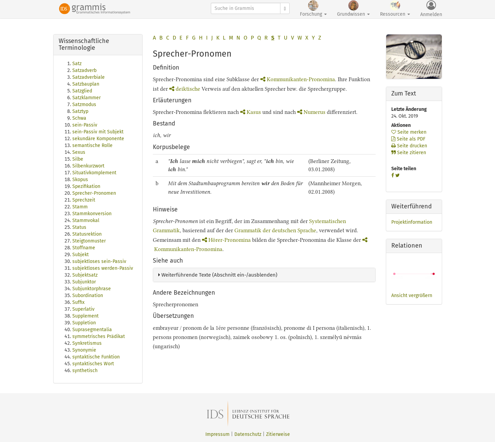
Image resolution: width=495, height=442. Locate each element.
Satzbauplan (85, 84)
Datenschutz (247, 434)
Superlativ (83, 309)
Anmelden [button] (431, 8)
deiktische (184, 89)
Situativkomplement (94, 173)
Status (79, 227)
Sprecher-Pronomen (94, 193)
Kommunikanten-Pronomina (297, 79)
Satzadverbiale (88, 77)
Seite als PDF (408, 139)
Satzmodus (84, 104)
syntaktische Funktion (96, 357)
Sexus (78, 152)
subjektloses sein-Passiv (99, 261)
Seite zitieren (408, 153)
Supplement (85, 316)
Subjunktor (84, 282)
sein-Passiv (84, 125)
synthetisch (85, 370)
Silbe (77, 159)
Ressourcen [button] (395, 8)
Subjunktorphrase (91, 289)
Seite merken (408, 132)
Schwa (79, 118)
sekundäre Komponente (98, 139)
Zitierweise (278, 434)
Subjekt (80, 254)
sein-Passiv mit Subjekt (97, 132)
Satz (77, 64)
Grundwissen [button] (353, 8)
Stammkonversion (92, 214)
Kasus (250, 112)
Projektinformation (411, 222)
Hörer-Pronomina (226, 240)
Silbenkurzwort (88, 166)
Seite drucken (409, 146)
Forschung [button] (313, 8)
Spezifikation (86, 186)
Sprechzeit (83, 200)
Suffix (78, 302)
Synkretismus (87, 343)
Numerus (311, 112)
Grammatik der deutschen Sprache (275, 230)
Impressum (217, 434)
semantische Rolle (92, 145)
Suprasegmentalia (92, 330)
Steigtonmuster (89, 241)
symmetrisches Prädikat (98, 336)
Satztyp (80, 111)
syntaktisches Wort (93, 364)
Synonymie (84, 350)
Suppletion (84, 323)
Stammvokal (85, 220)
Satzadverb (84, 70)
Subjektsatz (85, 275)
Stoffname (83, 248)
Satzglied (82, 91)
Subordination (87, 295)
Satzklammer (86, 98)
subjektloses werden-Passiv (102, 268)
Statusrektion (87, 234)
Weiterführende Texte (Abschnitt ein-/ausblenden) (217, 275)
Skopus (80, 179)
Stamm (80, 207)
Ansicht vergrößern (411, 295)
